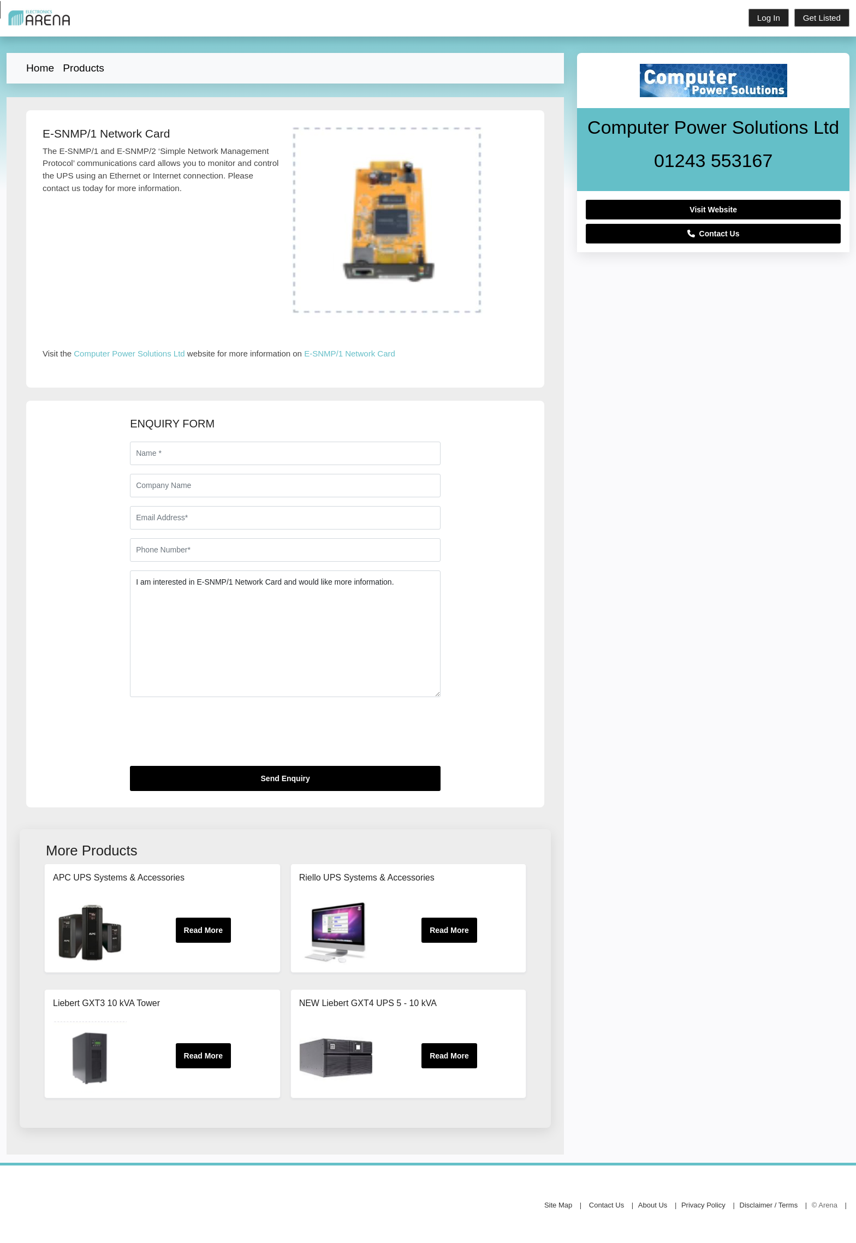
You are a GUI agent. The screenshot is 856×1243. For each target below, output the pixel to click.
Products (83, 68)
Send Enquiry (285, 778)
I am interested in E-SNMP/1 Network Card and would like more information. (285, 633)
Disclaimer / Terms (769, 1205)
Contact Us (713, 233)
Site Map (558, 1205)
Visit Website (713, 209)
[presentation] (213, 736)
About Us (652, 1205)
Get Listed (822, 17)
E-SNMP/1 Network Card (349, 353)
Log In (768, 17)
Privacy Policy (703, 1205)
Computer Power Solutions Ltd (129, 353)
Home (40, 68)
